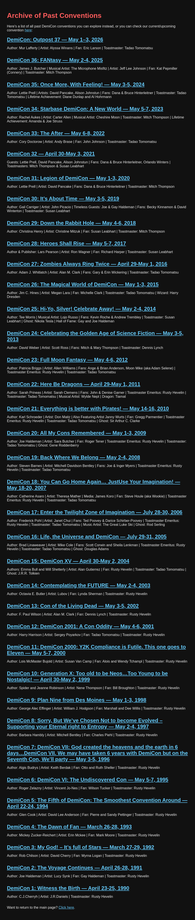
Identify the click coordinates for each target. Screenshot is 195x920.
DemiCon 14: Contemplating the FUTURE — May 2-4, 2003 (78, 585)
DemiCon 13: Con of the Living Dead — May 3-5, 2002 (73, 606)
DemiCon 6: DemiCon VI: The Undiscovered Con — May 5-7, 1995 (87, 780)
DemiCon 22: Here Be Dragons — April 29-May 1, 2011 (73, 384)
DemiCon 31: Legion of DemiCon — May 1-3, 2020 (68, 178)
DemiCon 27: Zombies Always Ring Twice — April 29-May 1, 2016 (87, 264)
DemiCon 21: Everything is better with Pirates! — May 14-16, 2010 (88, 408)
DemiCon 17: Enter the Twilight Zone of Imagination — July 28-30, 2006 (94, 512)
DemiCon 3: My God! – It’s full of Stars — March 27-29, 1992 (80, 847)
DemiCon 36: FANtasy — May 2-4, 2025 (55, 60)
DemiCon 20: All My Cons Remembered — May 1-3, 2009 (76, 433)
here (28, 30)
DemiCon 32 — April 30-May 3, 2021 (51, 154)
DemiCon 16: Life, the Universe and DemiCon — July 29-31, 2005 (87, 536)
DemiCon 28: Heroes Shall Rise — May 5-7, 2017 (66, 243)
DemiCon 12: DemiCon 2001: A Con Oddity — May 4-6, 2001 (80, 626)
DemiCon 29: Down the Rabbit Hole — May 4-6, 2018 (71, 223)
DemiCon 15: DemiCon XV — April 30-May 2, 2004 (68, 561)
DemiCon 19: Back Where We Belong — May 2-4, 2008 (73, 457)
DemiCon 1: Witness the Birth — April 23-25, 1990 (68, 888)
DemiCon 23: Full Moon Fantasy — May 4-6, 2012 (67, 360)
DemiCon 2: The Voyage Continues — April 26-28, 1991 (74, 868)
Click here (66, 907)
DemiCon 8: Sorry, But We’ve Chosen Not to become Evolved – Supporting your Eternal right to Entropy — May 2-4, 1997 (85, 723)
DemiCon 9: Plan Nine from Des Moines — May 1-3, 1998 (76, 700)
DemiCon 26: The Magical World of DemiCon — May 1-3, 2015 (83, 284)
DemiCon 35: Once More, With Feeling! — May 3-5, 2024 (75, 84)
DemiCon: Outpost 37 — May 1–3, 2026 (55, 39)
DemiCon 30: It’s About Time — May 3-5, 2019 (63, 198)
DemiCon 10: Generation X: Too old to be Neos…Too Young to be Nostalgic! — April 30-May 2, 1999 (87, 676)
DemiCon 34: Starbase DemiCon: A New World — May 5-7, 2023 (85, 109)
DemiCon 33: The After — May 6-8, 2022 (56, 133)
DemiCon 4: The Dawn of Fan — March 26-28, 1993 (69, 827)
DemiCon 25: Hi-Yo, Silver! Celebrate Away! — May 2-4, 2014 (81, 309)
